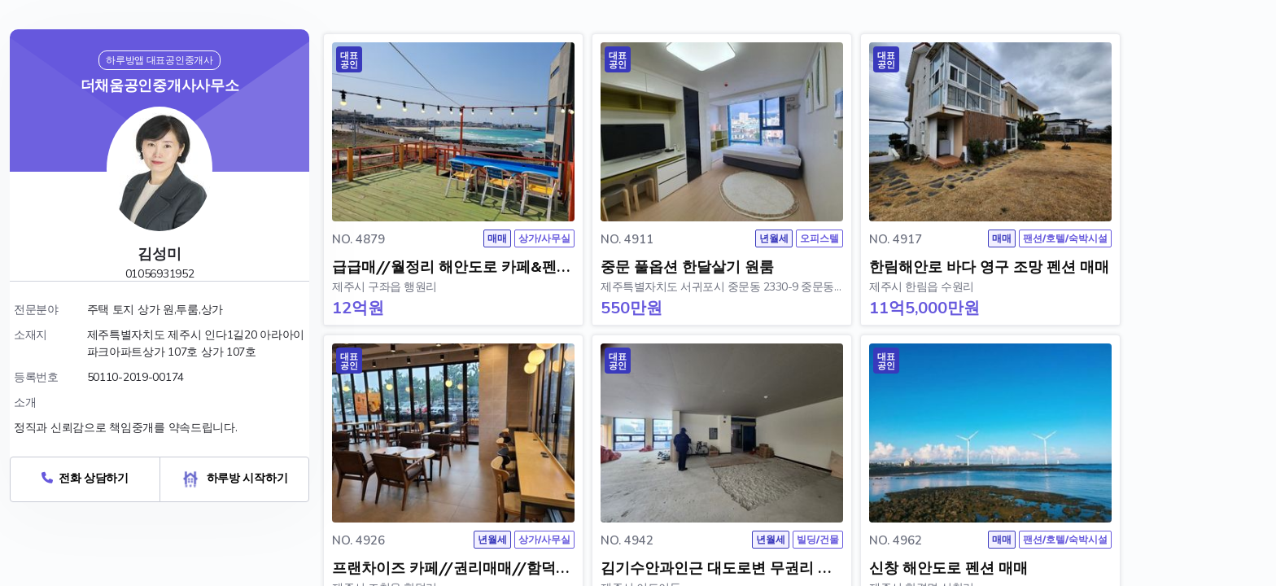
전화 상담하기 (85, 478)
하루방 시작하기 (234, 478)
